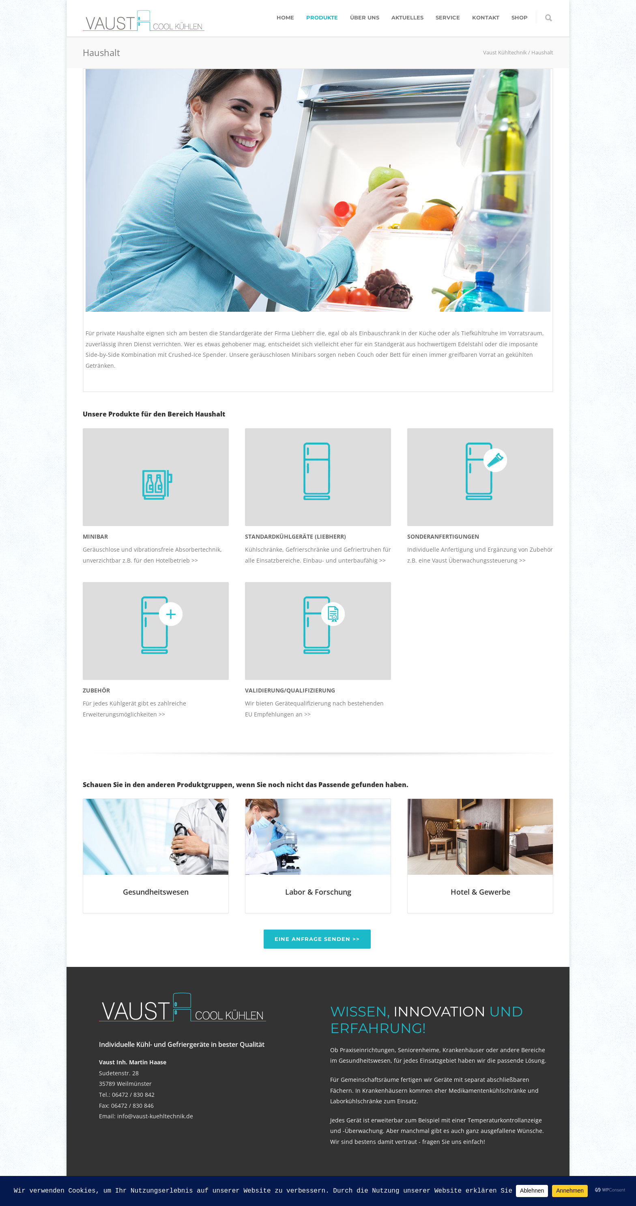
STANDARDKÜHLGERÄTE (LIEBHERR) (295, 536)
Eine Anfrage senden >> (317, 939)
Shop (519, 17)
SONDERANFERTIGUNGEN (443, 536)
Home (285, 17)
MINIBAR (95, 536)
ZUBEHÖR (96, 690)
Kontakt (485, 17)
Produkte (322, 17)
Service (448, 17)
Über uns (364, 17)
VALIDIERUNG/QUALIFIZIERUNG (290, 690)
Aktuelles (407, 17)
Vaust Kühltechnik (505, 52)
